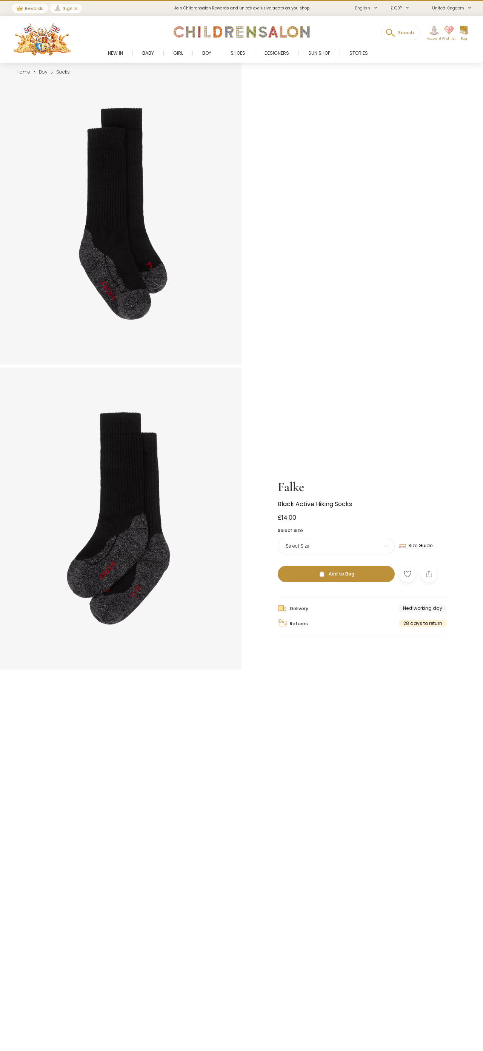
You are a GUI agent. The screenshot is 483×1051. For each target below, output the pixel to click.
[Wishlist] (446, 33)
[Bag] (464, 33)
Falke (291, 469)
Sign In (70, 8)
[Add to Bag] (336, 556)
